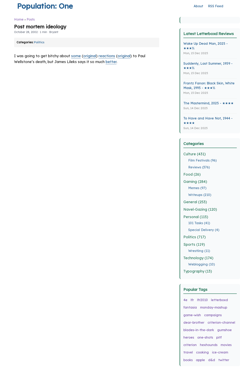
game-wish (192, 315)
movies (226, 345)
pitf (219, 337)
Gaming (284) (195, 181)
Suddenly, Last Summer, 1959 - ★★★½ (208, 65)
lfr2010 (202, 300)
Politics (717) (194, 237)
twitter (223, 360)
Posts (31, 19)
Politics (39, 42)
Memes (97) (197, 188)
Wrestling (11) (199, 251)
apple (200, 360)
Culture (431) (194, 154)
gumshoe (224, 330)
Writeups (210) (199, 195)
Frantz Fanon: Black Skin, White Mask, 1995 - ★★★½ (209, 85)
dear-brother (193, 322)
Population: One (45, 5)
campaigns (213, 315)
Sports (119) (194, 244)
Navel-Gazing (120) (200, 209)
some (76, 56)
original (89, 56)
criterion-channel (221, 322)
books (188, 360)
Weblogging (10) (201, 264)
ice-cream (220, 352)
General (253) (195, 202)
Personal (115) (195, 217)
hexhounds (208, 345)
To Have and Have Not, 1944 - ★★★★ (208, 120)
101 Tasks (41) (199, 223)
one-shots (205, 337)
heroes (188, 337)
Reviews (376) (199, 167)
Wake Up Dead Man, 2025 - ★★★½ (205, 45)
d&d (211, 360)
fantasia (190, 307)
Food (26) (192, 174)
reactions (107, 56)
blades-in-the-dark (198, 330)
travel (188, 352)
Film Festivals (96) (202, 160)
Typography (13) (197, 271)
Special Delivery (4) (203, 230)
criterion (190, 345)
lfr (192, 300)
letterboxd (219, 300)
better (111, 61)
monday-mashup (213, 307)
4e (185, 300)
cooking (202, 352)
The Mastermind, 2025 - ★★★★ (208, 103)
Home (19, 19)
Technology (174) (198, 258)
